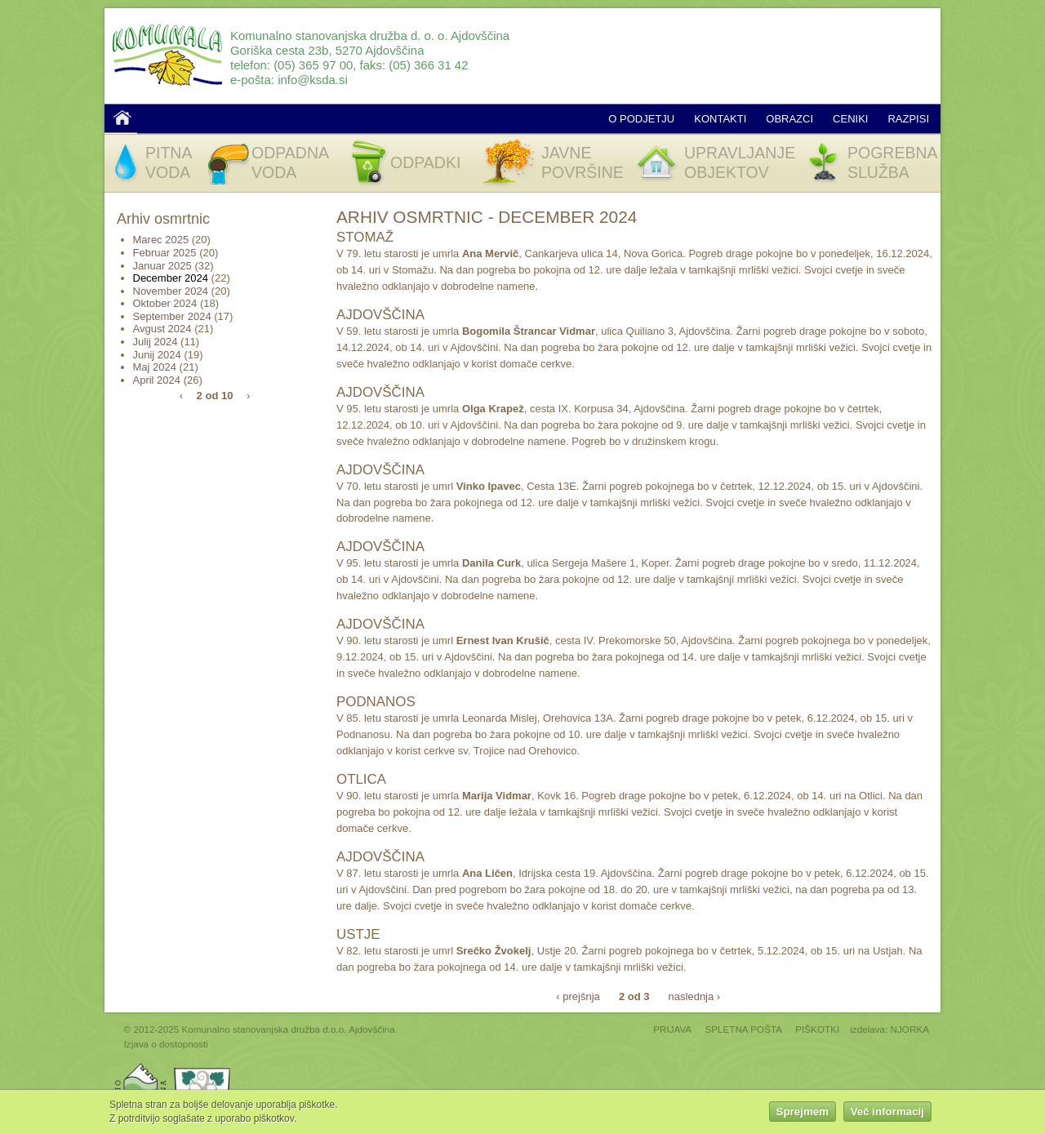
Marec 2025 (161, 239)
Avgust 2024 (162, 328)
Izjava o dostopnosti (166, 1043)
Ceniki (850, 119)
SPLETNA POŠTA (743, 1029)
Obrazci (789, 119)
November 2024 (171, 291)
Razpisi (908, 119)
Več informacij (887, 1113)
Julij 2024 (155, 342)
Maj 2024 (154, 367)
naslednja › (695, 995)
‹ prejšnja (577, 995)
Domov (122, 117)
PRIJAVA (672, 1029)
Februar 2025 (165, 253)
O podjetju (641, 119)
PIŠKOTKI (817, 1029)
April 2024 (157, 380)
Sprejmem (802, 1113)
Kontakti (720, 119)
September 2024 (172, 316)
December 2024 (171, 278)
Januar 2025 (162, 266)
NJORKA (910, 1029)
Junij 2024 (157, 355)
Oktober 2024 (165, 303)
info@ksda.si (313, 80)
